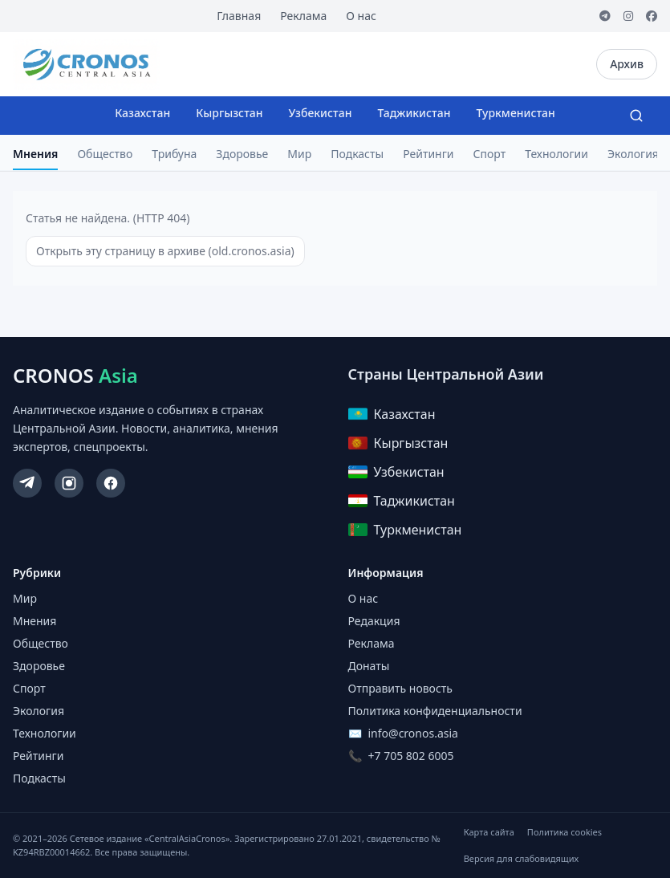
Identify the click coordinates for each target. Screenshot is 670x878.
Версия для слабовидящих (521, 858)
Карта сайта (489, 832)
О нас (361, 15)
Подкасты (357, 153)
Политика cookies (564, 832)
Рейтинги (428, 153)
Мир (299, 153)
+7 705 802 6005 (411, 755)
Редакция (374, 620)
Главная (239, 15)
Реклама (303, 15)
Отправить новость (400, 688)
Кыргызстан (229, 112)
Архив (627, 63)
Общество (104, 153)
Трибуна (174, 153)
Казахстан (142, 112)
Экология (633, 153)
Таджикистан (413, 112)
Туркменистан (515, 112)
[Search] (636, 115)
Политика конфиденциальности (435, 710)
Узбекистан (320, 112)
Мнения (35, 153)
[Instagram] (628, 16)
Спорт (489, 153)
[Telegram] (605, 16)
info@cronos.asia (413, 733)
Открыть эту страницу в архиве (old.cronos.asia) (165, 250)
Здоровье (242, 153)
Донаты (369, 665)
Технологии (556, 153)
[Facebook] (651, 16)
